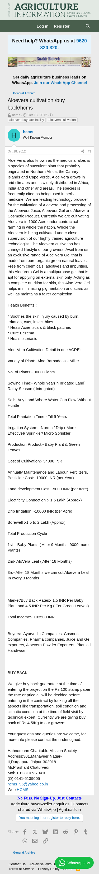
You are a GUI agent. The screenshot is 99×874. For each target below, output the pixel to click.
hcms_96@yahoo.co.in (28, 784)
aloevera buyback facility (27, 120)
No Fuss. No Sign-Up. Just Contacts (49, 798)
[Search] (88, 26)
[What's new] (77, 26)
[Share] (82, 151)
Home (67, 869)
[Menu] (12, 26)
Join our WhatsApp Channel (60, 82)
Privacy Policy (48, 869)
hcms (16, 115)
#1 (89, 151)
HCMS (23, 789)
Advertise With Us (43, 864)
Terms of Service (21, 869)
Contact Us (17, 864)
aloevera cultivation (62, 120)
